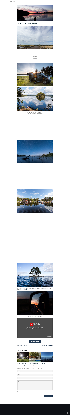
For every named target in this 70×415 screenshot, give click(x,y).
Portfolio (35, 1)
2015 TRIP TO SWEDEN (27, 23)
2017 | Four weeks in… (22, 363)
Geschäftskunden (55, 1)
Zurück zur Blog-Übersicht (35, 341)
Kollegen (49, 1)
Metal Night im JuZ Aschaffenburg (47, 345)
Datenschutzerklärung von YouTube (37, 328)
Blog (43, 1)
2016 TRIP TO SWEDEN (45, 363)
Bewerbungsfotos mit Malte (22, 345)
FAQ (46, 1)
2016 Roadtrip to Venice (34, 363)
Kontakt (40, 1)
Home (27, 1)
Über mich (31, 1)
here (26, 289)
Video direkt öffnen (49, 336)
